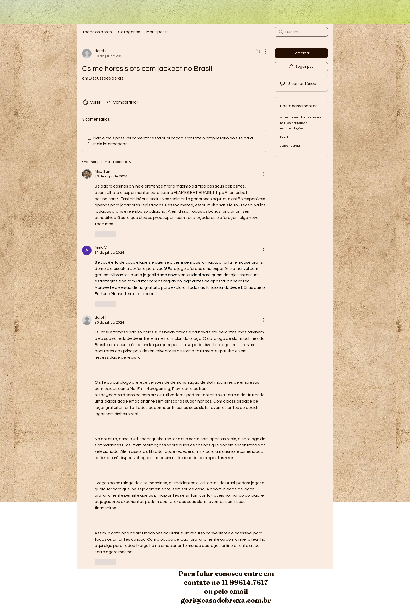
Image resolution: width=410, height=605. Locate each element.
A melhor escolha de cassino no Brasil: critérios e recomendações (300, 123)
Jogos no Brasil (290, 146)
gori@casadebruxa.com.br (226, 600)
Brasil (284, 137)
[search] (301, 32)
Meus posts (157, 32)
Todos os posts (97, 32)
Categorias (129, 32)
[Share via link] (121, 102)
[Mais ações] (263, 51)
